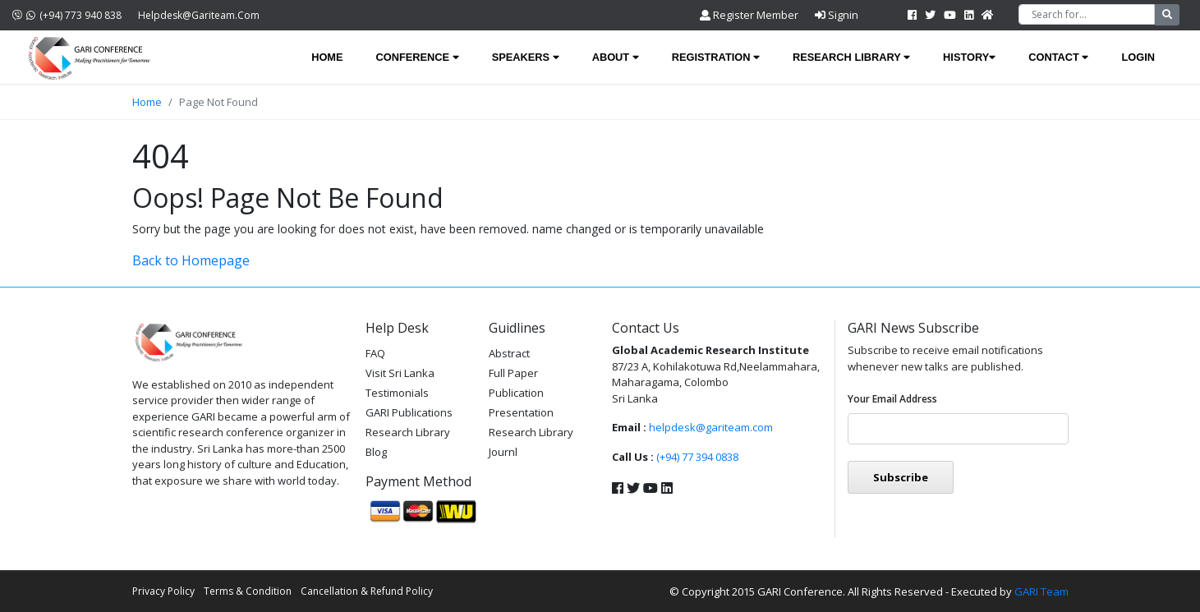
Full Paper (513, 373)
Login (1138, 57)
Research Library (851, 57)
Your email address (892, 399)
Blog (376, 451)
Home (327, 57)
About (615, 57)
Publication (516, 392)
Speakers (525, 57)
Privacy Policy (163, 591)
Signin (836, 14)
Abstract (509, 353)
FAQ (375, 353)
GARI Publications (409, 412)
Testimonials (397, 392)
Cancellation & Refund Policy (367, 591)
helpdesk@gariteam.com (199, 15)
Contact (1058, 57)
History (969, 57)
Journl (503, 451)
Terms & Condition (248, 591)
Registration (716, 57)
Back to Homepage (191, 260)
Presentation (521, 412)
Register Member (749, 14)
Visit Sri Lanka (400, 373)
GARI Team (1041, 591)
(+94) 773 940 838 (67, 15)
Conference (417, 57)
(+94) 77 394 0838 (697, 456)
